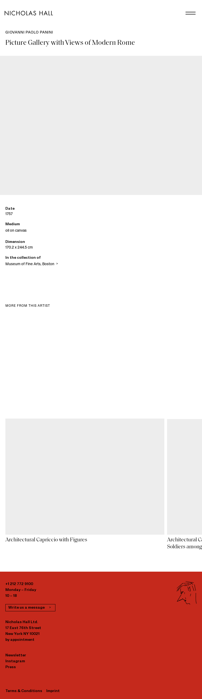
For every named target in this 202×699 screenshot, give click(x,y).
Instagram (15, 661)
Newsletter (15, 655)
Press (10, 667)
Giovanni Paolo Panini (29, 33)
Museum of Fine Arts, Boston (32, 264)
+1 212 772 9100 (19, 584)
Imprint (53, 691)
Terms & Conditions (23, 691)
